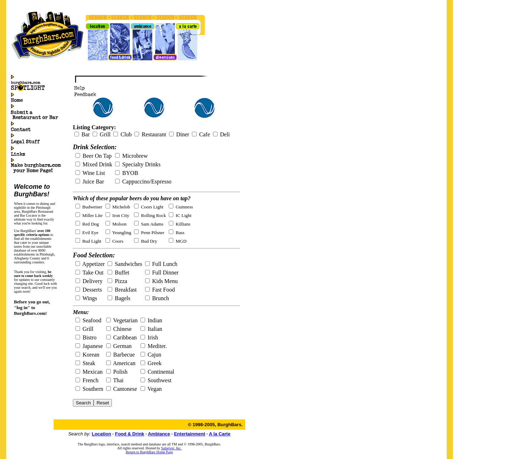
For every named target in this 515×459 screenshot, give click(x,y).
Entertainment (189, 434)
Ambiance (159, 434)
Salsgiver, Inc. (171, 448)
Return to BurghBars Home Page (149, 452)
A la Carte (219, 434)
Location (101, 434)
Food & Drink (129, 434)
